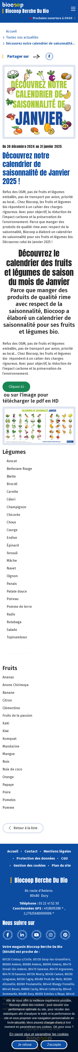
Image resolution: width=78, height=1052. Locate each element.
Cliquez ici (16, 387)
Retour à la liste (23, 828)
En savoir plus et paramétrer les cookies (39, 1034)
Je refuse (25, 1044)
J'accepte (54, 1044)
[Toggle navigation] (73, 10)
